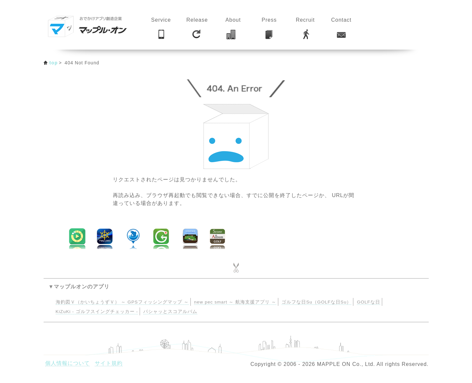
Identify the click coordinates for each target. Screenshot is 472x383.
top (53, 62)
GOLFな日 (368, 302)
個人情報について (67, 363)
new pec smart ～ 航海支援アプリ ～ (235, 302)
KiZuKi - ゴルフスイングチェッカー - (97, 311)
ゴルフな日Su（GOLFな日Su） (316, 302)
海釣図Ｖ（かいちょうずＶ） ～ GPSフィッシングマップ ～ (122, 302)
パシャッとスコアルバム (170, 311)
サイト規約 (109, 363)
